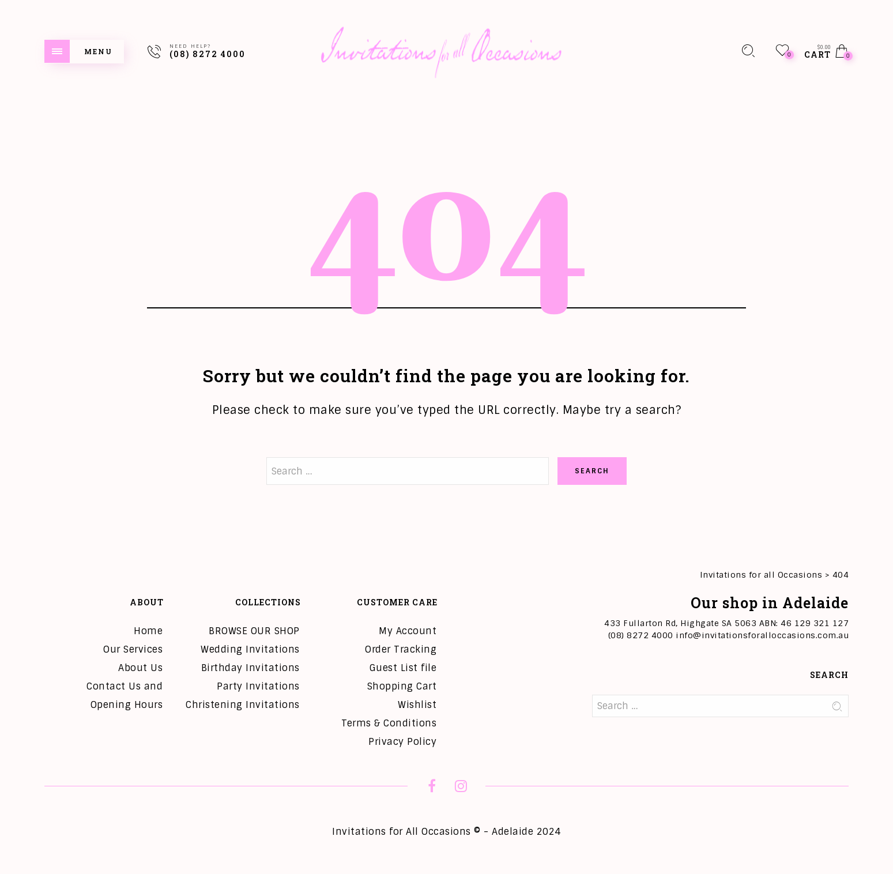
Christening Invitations (243, 705)
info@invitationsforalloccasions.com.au (762, 635)
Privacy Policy (402, 742)
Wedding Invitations (250, 649)
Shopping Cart (402, 686)
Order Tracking (400, 649)
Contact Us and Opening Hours (124, 695)
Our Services (133, 649)
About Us (140, 668)
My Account (407, 631)
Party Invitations (258, 686)
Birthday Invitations (250, 668)
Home (148, 631)
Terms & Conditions (388, 723)
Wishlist (417, 705)
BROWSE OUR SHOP (254, 631)
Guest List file (403, 668)
